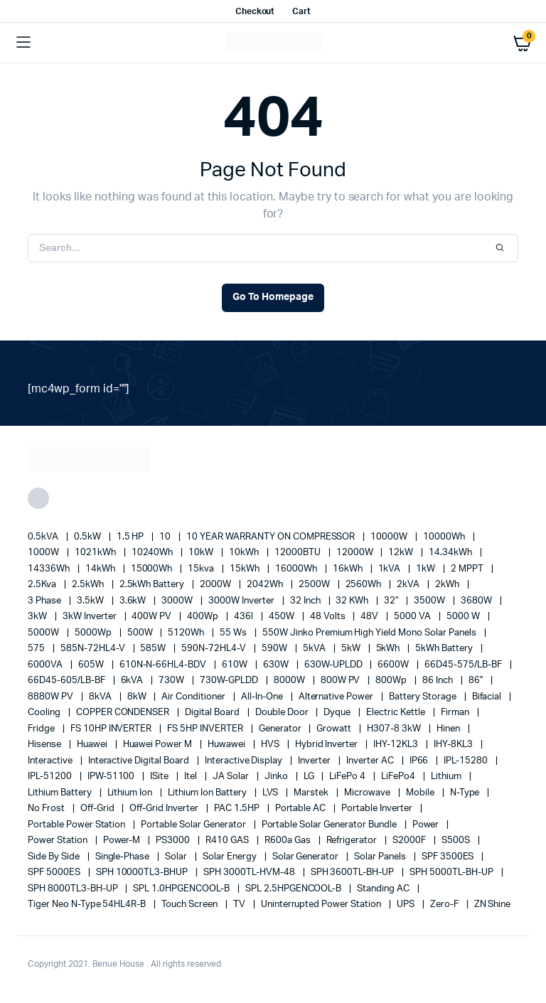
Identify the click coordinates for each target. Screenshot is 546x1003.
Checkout (255, 11)
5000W (44, 633)
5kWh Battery (445, 648)
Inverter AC (371, 761)
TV (240, 904)
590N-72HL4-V (214, 648)
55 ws (234, 633)
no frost (47, 808)
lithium (447, 776)
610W (236, 665)
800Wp (392, 680)
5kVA (315, 648)
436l (244, 616)
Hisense (45, 744)
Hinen (449, 729)
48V (370, 616)
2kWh (448, 584)
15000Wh (153, 569)
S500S (456, 840)
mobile (421, 793)
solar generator (306, 857)
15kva (202, 569)
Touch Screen (190, 904)
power (426, 825)
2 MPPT (468, 569)
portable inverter (377, 808)
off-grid (98, 808)
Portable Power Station (77, 825)
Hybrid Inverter (327, 744)
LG (310, 776)
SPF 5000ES (55, 872)
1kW (426, 569)
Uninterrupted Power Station (322, 904)
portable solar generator (194, 825)
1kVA (390, 569)
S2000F (410, 840)
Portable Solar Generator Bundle (330, 825)
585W (154, 648)
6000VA (46, 665)
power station (59, 840)
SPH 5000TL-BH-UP (453, 872)
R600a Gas (288, 840)
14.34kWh (451, 552)
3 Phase (45, 601)
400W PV (152, 616)
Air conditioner (194, 697)
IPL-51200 (51, 776)
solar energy (231, 857)
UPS (407, 904)
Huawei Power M (159, 744)
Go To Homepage (273, 297)
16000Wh (297, 569)
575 (37, 648)
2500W (315, 584)
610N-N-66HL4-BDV (164, 665)
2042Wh (266, 584)
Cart (301, 11)
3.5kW (91, 601)
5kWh (389, 648)
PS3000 (174, 840)
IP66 (420, 761)
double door (283, 712)
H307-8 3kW (395, 729)
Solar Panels (381, 857)
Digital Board (213, 712)
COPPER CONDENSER (124, 712)
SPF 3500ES (449, 857)
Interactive (51, 761)
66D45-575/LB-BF (464, 665)
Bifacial (488, 697)
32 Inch (306, 601)
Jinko (277, 776)
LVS (271, 793)
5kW (352, 648)
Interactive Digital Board (139, 761)
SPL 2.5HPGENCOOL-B (294, 889)
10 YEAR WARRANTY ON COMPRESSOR (271, 537)
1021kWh (96, 552)
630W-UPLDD (334, 665)
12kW (401, 552)
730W (172, 680)
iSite (160, 776)
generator (281, 729)
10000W (390, 537)
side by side (55, 857)
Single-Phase (123, 857)
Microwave (368, 793)
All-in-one (263, 697)
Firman (456, 712)
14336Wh (50, 569)
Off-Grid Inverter (164, 808)
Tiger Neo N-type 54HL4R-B (88, 904)
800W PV (342, 680)
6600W (394, 665)
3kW (38, 616)
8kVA (101, 697)
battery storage (424, 697)
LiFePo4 (399, 776)
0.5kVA (44, 537)
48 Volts (329, 616)
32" (392, 601)
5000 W (464, 616)
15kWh (246, 569)
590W (275, 648)
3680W (477, 601)
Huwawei (227, 744)
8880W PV (51, 697)
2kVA (409, 584)
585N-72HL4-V (93, 648)
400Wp (203, 616)
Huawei (93, 744)
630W (277, 665)
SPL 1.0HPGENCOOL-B (182, 889)
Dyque (338, 712)
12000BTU (298, 552)
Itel (191, 776)
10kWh (245, 552)
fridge (42, 729)
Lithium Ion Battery (208, 793)
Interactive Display (244, 761)
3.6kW (134, 601)
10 (166, 537)
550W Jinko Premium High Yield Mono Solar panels (370, 633)
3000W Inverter (242, 601)
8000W (290, 680)
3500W (430, 601)
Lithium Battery (61, 793)
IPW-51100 (112, 776)
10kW (201, 552)
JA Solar (232, 776)
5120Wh (187, 633)
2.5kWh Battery (153, 584)
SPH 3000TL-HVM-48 (249, 872)
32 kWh (353, 601)
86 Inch (438, 680)
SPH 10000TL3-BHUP (143, 872)
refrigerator (353, 840)
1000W (44, 552)
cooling (45, 712)
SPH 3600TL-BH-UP (354, 872)
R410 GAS (228, 840)
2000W (216, 584)
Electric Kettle (396, 712)
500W (141, 633)
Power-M (123, 840)
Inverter (315, 761)
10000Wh (445, 537)
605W (92, 665)
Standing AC (384, 889)
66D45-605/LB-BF (67, 680)
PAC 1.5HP (238, 808)
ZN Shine (492, 904)
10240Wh (154, 552)
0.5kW (88, 537)
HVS (271, 744)
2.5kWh (89, 584)
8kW (138, 697)
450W (282, 616)
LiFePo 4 (348, 776)
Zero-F (445, 904)
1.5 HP (131, 537)
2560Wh (365, 584)
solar (177, 857)
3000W (178, 601)
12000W (355, 552)
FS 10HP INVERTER (112, 729)
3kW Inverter (91, 616)
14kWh (101, 569)
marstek (312, 793)
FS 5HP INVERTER (206, 729)
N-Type (466, 793)
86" (477, 680)
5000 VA (413, 616)
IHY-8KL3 (454, 744)
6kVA (133, 680)
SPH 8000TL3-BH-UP (73, 889)
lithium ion (131, 793)
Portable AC (301, 808)
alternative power (337, 697)
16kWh (349, 569)
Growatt (334, 729)
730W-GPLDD (230, 680)
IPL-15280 (467, 761)
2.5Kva (43, 584)
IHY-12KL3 (396, 744)
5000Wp (94, 633)
